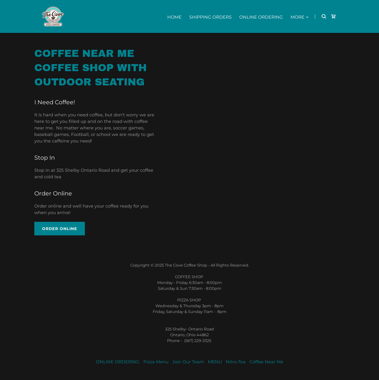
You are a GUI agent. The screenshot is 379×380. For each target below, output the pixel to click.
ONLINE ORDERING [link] (261, 17)
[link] (53, 16)
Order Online (59, 228)
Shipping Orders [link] (210, 17)
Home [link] (174, 17)
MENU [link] (215, 362)
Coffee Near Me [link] (266, 362)
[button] (300, 17)
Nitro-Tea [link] (236, 362)
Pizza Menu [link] (155, 362)
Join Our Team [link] (188, 362)
